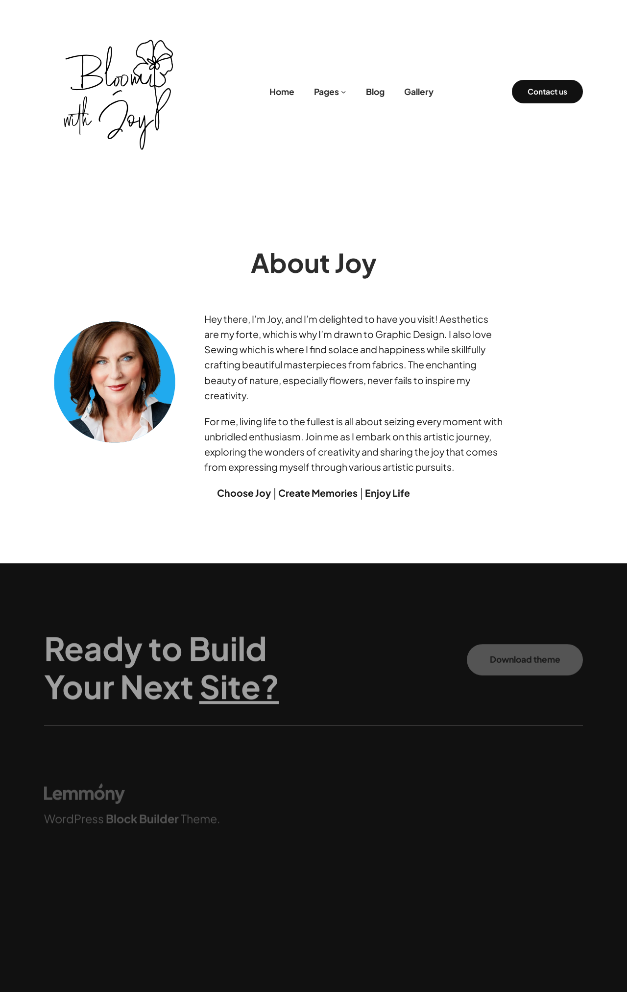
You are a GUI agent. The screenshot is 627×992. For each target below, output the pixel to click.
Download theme (525, 665)
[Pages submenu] (343, 91)
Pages (326, 91)
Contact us (547, 91)
